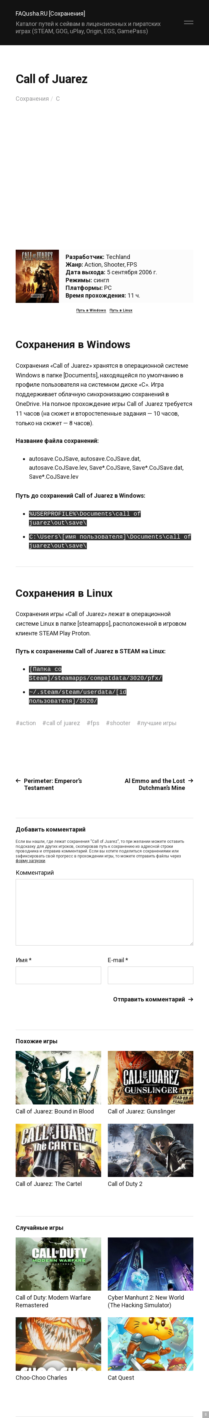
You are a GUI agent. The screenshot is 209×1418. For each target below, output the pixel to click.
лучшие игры (159, 722)
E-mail (118, 960)
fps (95, 722)
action (28, 722)
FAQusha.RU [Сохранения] (50, 13)
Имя (24, 960)
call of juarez (63, 722)
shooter (120, 722)
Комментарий (35, 873)
